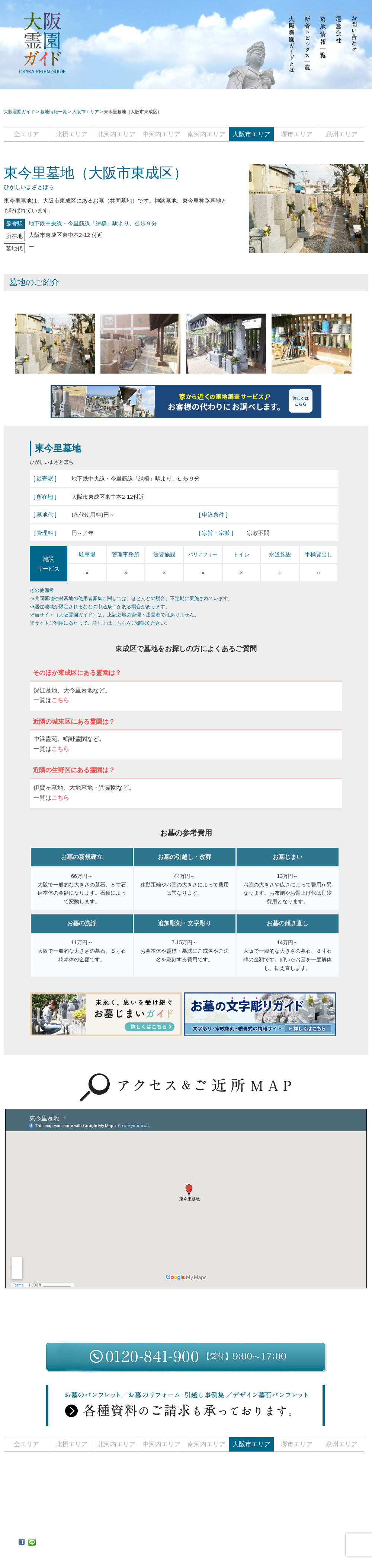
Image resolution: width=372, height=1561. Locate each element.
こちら (119, 623)
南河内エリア (206, 134)
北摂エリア (71, 134)
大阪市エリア (251, 134)
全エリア (26, 134)
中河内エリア (161, 134)
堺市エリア (296, 134)
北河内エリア (116, 134)
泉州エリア (341, 134)
